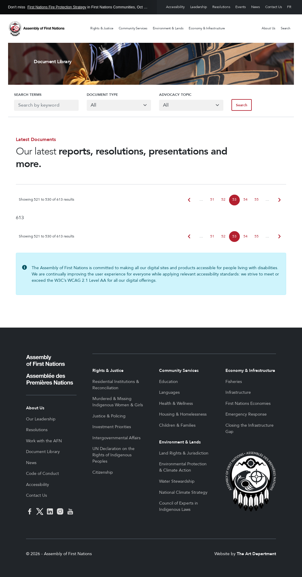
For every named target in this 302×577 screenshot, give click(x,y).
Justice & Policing (109, 416)
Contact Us (273, 7)
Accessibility (175, 7)
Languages (169, 392)
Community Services (133, 28)
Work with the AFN (44, 441)
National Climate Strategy (183, 492)
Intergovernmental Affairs (116, 438)
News (255, 7)
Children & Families (177, 425)
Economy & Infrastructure (207, 28)
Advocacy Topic (175, 94)
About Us (268, 28)
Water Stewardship (177, 481)
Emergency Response (246, 414)
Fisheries (233, 381)
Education (168, 381)
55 (256, 199)
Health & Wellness (176, 403)
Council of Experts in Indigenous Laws (178, 506)
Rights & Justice (101, 28)
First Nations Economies (248, 403)
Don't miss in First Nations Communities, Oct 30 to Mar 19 (78, 7)
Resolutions (221, 7)
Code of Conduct (42, 473)
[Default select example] (117, 105)
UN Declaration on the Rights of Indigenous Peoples (113, 455)
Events (240, 7)
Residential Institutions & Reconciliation (115, 385)
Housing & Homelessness (183, 414)
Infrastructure (238, 392)
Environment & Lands (168, 28)
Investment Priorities (111, 427)
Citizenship (102, 472)
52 (223, 199)
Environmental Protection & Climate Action (183, 467)
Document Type (99, 94)
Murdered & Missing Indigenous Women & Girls (117, 402)
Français (289, 7)
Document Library (43, 452)
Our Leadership (41, 419)
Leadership (198, 7)
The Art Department (256, 554)
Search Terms (22, 94)
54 (245, 199)
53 (234, 199)
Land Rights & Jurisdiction (183, 453)
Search (285, 28)
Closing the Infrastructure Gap (249, 428)
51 (212, 199)
